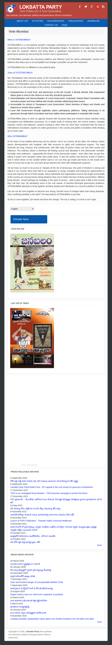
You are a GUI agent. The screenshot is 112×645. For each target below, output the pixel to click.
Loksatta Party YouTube (97, 6)
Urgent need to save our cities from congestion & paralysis (36, 594)
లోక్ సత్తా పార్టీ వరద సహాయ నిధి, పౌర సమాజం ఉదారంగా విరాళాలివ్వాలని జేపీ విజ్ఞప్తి (44, 481)
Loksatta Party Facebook (80, 6)
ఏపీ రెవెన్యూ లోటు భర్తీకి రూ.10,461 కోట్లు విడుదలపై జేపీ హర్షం (35, 508)
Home (12, 21)
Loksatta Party (32, 631)
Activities (37, 21)
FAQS (64, 25)
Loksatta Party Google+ (91, 6)
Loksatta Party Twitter (86, 6)
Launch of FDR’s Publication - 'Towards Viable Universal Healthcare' (41, 521)
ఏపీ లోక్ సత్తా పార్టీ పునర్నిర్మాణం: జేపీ (25, 542)
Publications (75, 21)
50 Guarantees (55, 21)
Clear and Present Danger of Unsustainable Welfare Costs (36, 582)
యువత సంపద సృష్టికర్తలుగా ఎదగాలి (25, 564)
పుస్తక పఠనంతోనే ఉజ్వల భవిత (22, 576)
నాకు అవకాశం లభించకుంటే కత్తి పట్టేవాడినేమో (28, 600)
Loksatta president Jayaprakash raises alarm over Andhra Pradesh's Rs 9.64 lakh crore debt (52, 619)
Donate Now (21, 219)
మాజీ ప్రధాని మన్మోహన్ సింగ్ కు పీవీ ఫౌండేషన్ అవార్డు (31, 588)
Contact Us (51, 25)
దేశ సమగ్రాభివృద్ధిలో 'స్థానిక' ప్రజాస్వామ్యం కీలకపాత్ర (30, 570)
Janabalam (93, 21)
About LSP (22, 21)
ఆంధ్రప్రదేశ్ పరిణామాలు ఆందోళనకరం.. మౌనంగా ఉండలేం (32, 536)
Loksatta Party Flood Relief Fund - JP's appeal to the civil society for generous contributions (51, 487)
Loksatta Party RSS (103, 6)
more (99, 545)
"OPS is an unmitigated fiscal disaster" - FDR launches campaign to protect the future (48, 493)
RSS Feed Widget (29, 465)
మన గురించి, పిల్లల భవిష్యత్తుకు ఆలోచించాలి (28, 613)
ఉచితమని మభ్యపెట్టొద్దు (20, 606)
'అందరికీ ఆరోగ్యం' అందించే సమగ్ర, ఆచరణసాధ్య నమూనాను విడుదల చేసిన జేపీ (42, 514)
